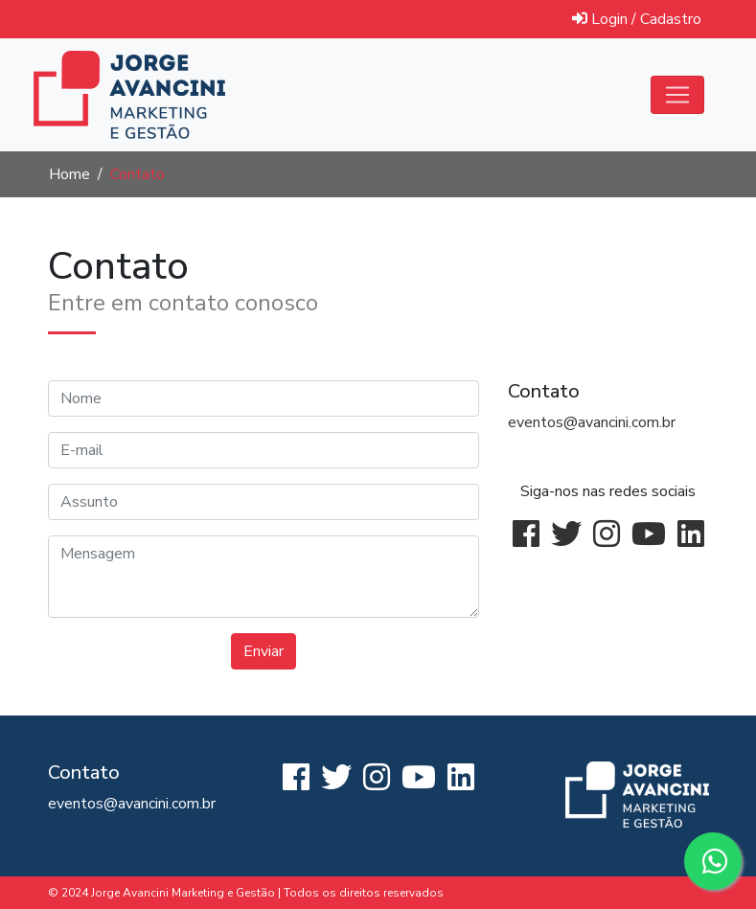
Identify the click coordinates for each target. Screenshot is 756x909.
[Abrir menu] (677, 95)
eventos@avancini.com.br (592, 422)
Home (69, 174)
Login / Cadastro (636, 19)
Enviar (263, 651)
